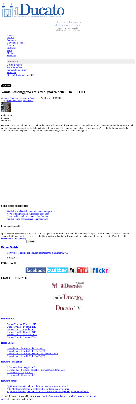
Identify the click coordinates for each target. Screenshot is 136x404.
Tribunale (11, 72)
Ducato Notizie (9, 247)
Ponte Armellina (14, 67)
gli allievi (59, 30)
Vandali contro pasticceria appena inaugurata (27, 219)
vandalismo (28, 100)
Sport (9, 50)
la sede (67, 28)
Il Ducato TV (7, 318)
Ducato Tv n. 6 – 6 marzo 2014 (21, 337)
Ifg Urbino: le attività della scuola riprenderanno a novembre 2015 (37, 253)
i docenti (68, 30)
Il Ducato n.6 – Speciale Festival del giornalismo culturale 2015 (36, 370)
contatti (75, 28)
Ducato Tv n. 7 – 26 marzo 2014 (22, 334)
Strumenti (11, 55)
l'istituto (77, 30)
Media (10, 53)
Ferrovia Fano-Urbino (17, 70)
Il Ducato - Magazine (11, 361)
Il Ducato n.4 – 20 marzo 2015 (21, 375)
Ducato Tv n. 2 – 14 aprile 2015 (21, 327)
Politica (10, 37)
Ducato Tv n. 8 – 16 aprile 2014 (21, 332)
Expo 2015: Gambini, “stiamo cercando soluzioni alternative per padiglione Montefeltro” (48, 391)
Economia (11, 40)
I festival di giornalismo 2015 (20, 75)
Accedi (4, 399)
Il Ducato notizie (9, 381)
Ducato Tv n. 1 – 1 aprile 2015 (21, 329)
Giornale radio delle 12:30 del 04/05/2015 (26, 356)
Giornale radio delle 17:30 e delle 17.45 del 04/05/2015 (32, 353)
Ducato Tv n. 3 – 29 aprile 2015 (21, 324)
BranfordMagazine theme (53, 396)
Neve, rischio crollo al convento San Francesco (28, 216)
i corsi (60, 28)
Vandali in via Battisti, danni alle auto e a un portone (31, 211)
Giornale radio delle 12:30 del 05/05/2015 (26, 351)
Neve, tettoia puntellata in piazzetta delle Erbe (28, 214)
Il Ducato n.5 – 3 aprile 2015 (20, 372)
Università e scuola (16, 43)
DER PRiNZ (91, 396)
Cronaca (10, 35)
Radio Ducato (8, 343)
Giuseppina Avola (27, 98)
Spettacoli (11, 48)
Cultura (10, 45)
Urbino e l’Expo (14, 65)
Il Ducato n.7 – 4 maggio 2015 (21, 367)
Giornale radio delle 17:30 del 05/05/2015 (26, 348)
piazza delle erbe (14, 100)
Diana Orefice (9, 98)
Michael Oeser (75, 396)
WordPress (35, 396)
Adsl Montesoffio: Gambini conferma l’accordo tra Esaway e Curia (38, 389)
